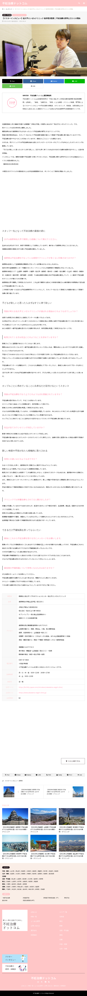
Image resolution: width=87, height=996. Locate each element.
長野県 (21, 781)
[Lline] (75, 81)
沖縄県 (29, 873)
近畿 (3, 886)
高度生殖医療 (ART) (28, 900)
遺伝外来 (4, 900)
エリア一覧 (63, 912)
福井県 (36, 879)
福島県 (25, 881)
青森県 (36, 881)
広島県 (29, 871)
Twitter (41, 982)
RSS (49, 982)
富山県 (13, 879)
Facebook (45, 982)
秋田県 (30, 881)
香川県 (45, 871)
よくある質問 (35, 921)
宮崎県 (23, 873)
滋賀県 (37, 886)
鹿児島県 (51, 873)
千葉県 (8, 889)
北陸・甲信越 (7, 15)
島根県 (23, 871)
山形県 (14, 881)
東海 (3, 884)
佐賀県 (12, 873)
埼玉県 (14, 889)
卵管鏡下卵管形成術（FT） (51, 898)
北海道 (4, 876)
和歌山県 (20, 886)
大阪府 (26, 886)
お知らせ (34, 912)
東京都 (19, 889)
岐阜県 (14, 884)
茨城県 (43, 889)
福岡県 (40, 873)
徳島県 (34, 871)
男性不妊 (66, 898)
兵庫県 (14, 886)
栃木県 (25, 889)
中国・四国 (5, 871)
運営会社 (34, 930)
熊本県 (34, 873)
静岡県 (25, 884)
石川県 (30, 879)
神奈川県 (31, 889)
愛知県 (19, 884)
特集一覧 (34, 916)
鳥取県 (56, 871)
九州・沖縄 (5, 873)
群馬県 (37, 889)
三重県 (8, 884)
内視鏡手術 (26, 898)
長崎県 (45, 873)
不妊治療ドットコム (43, 978)
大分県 (18, 873)
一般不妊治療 (6, 898)
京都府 (8, 886)
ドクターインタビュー (19, 15)
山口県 (12, 871)
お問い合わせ (35, 926)
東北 (3, 881)
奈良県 (32, 886)
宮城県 (8, 881)
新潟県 (24, 879)
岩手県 (19, 881)
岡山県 (18, 871)
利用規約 (34, 935)
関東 (3, 889)
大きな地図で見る (74, 761)
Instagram (38, 982)
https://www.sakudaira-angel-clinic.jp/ (32, 693)
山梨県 (19, 879)
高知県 (51, 871)
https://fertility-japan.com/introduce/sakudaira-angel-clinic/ (41, 687)
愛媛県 (40, 871)
